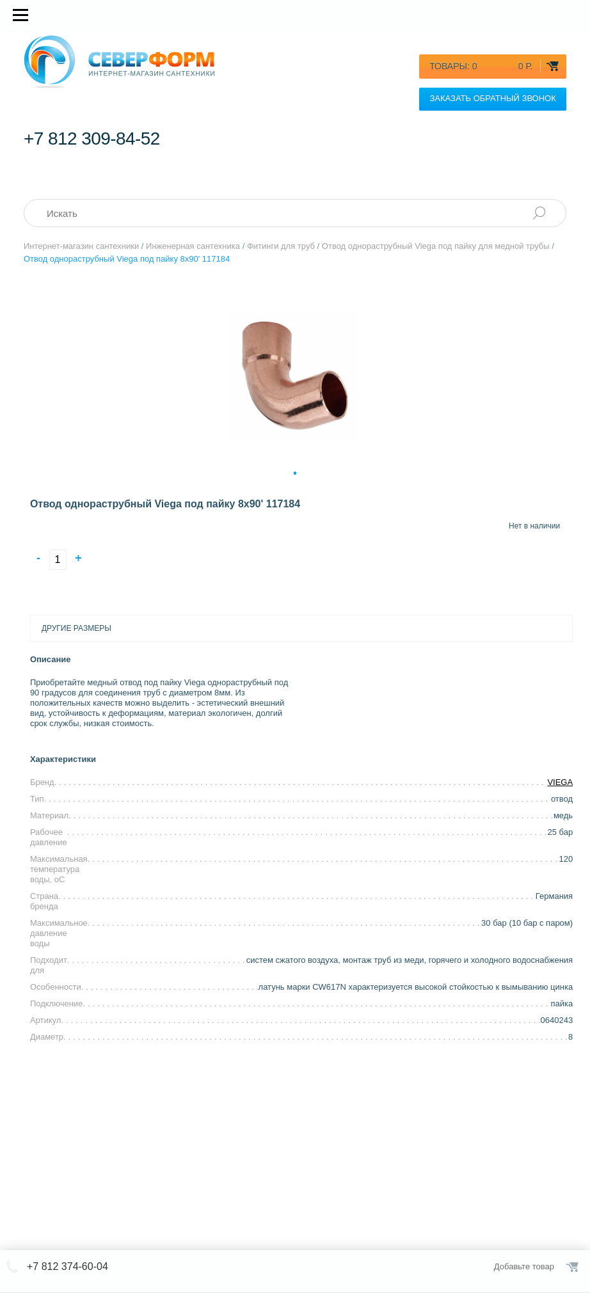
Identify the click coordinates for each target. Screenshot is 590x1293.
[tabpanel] (295, 375)
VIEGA (560, 782)
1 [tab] (294, 472)
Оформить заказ (573, 1266)
